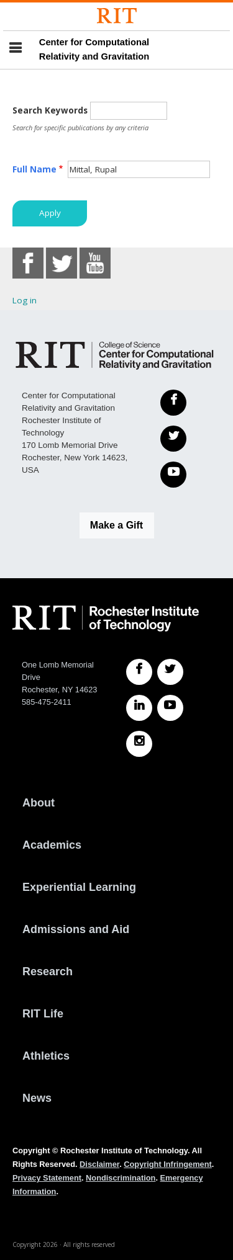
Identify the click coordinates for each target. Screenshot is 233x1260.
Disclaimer (99, 1164)
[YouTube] (173, 475)
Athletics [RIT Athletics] (46, 1056)
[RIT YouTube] (170, 708)
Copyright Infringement (167, 1164)
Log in (24, 300)
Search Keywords (50, 110)
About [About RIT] (38, 803)
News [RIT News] (37, 1098)
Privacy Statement (46, 1177)
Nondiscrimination (120, 1177)
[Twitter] (173, 439)
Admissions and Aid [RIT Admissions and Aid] (75, 929)
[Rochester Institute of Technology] (117, 15)
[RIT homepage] (105, 618)
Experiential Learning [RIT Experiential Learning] (79, 887)
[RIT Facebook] (139, 672)
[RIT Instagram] (139, 744)
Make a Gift (116, 525)
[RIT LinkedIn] (139, 708)
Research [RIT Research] (47, 971)
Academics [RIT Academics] (51, 845)
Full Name (34, 169)
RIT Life (42, 1014)
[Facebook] (173, 403)
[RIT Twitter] (170, 672)
